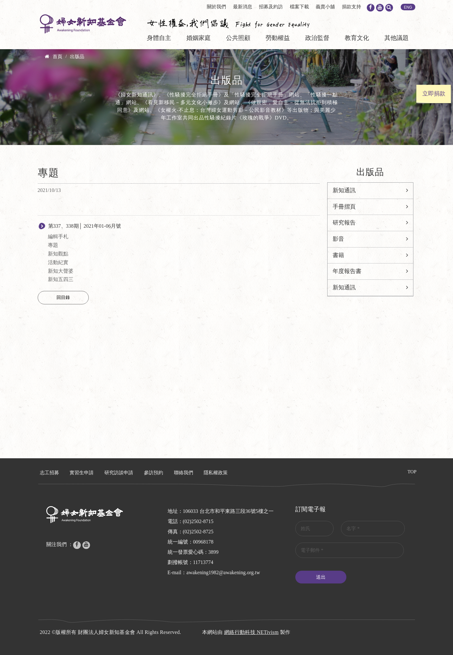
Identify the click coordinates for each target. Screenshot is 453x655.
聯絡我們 (183, 472)
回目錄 (63, 297)
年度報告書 (347, 271)
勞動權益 (278, 37)
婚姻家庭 (198, 37)
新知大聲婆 (60, 271)
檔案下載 (299, 6)
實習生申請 (82, 472)
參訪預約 (153, 472)
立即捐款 (433, 93)
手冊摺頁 (344, 206)
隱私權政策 (216, 472)
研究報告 (344, 222)
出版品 (77, 56)
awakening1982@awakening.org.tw (223, 572)
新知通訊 (344, 190)
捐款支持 (351, 6)
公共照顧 (238, 37)
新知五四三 (60, 279)
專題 (53, 245)
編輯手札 (58, 236)
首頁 (57, 56)
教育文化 (357, 37)
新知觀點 (58, 253)
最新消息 (242, 6)
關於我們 (216, 6)
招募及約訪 (271, 6)
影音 (338, 239)
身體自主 (159, 37)
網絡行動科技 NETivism (251, 632)
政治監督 (317, 37)
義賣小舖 (325, 6)
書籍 (338, 255)
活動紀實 (58, 262)
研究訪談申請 (118, 472)
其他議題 (396, 37)
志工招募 (49, 472)
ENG (408, 7)
